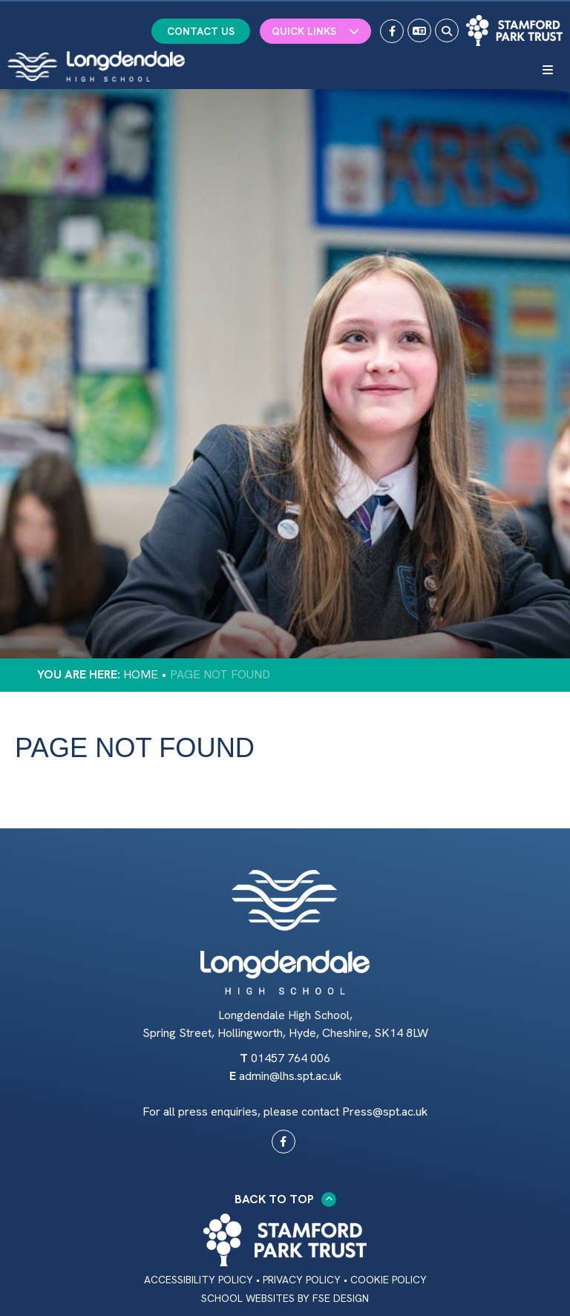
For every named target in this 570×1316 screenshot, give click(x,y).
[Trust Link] (514, 30)
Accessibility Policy (198, 1279)
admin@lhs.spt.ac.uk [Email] (290, 1076)
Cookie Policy (388, 1279)
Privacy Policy (302, 1279)
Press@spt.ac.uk (385, 1111)
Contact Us (201, 31)
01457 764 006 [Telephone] (290, 1058)
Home (140, 674)
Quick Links (315, 31)
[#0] (283, 1141)
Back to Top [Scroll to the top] (285, 1199)
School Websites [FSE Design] (248, 1298)
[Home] (96, 66)
